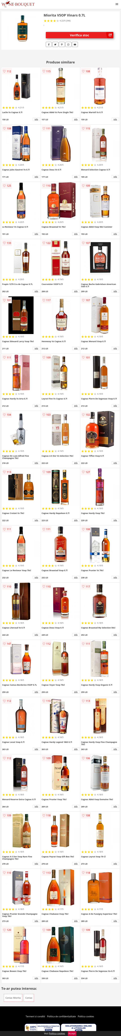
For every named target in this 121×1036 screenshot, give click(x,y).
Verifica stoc (91, 35)
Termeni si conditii (35, 1016)
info (36, 119)
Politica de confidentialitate (61, 1016)
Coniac (28, 997)
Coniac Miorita (13, 997)
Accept (72, 1033)
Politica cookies (86, 1016)
